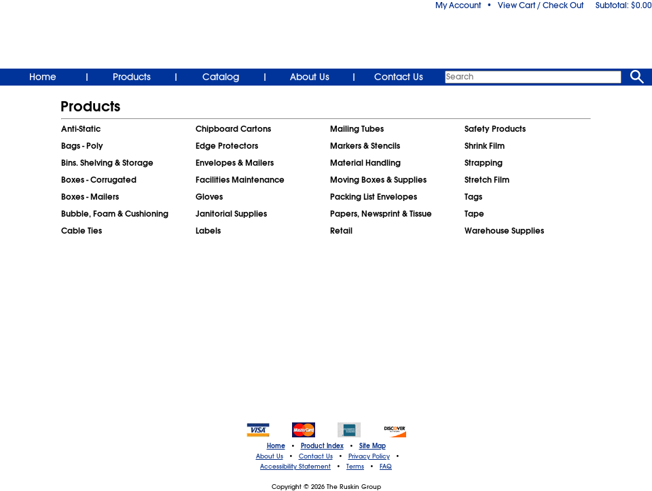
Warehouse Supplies (504, 230)
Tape (474, 213)
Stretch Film (487, 180)
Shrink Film (485, 146)
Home (42, 77)
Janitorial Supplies (231, 213)
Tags (473, 197)
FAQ (386, 466)
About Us (309, 77)
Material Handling (365, 163)
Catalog (220, 77)
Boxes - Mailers (90, 197)
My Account (458, 5)
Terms (355, 466)
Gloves (209, 197)
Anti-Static (81, 129)
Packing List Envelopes (373, 197)
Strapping (484, 163)
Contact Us (398, 77)
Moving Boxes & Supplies (378, 180)
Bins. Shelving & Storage (107, 163)
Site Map (372, 446)
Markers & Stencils (365, 146)
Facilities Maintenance (240, 180)
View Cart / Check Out (540, 5)
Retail (341, 230)
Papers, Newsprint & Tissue (381, 213)
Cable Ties (81, 230)
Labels (208, 230)
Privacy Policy (369, 456)
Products (132, 77)
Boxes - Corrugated (99, 180)
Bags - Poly (82, 146)
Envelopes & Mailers (235, 163)
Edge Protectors (227, 146)
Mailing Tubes (357, 129)
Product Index (322, 446)
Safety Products (495, 129)
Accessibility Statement (295, 466)
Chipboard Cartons (233, 129)
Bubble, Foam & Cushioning (114, 213)
